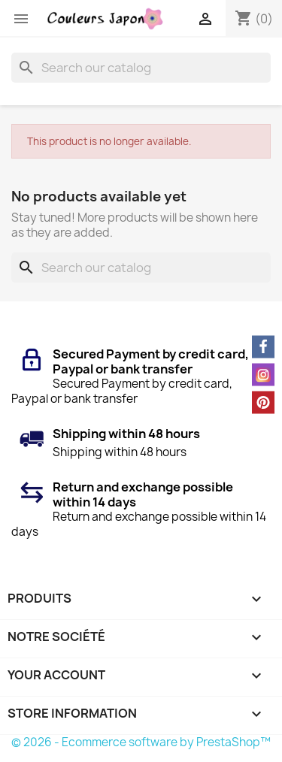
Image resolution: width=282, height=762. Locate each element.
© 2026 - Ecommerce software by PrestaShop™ (141, 742)
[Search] (141, 68)
